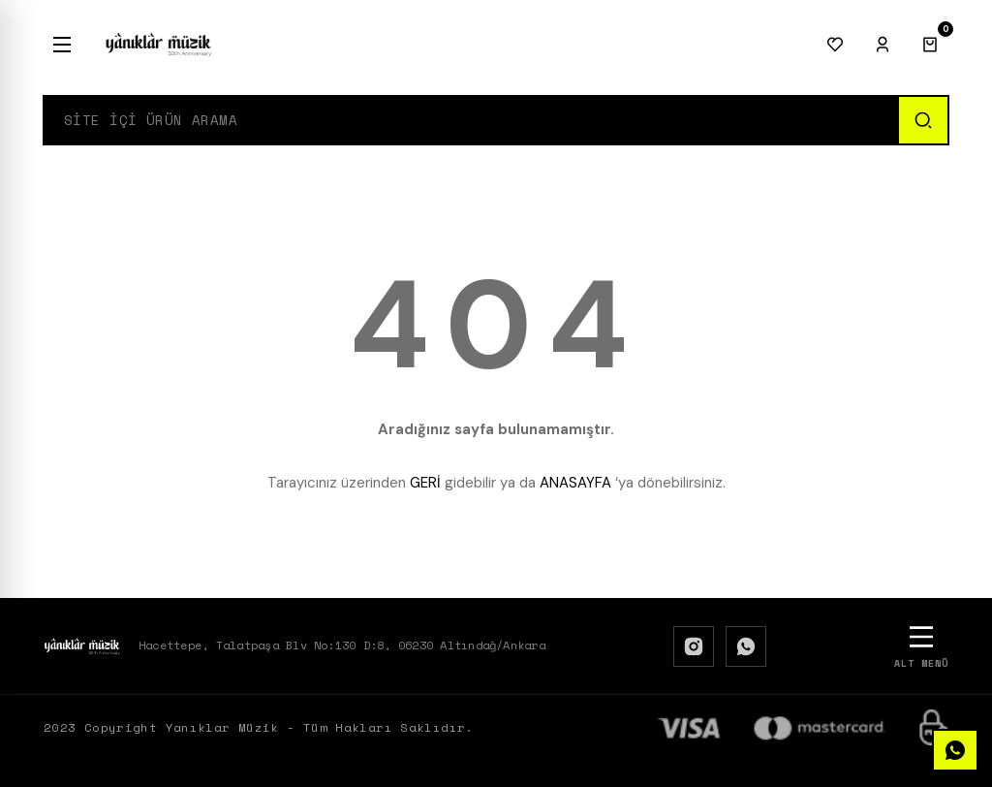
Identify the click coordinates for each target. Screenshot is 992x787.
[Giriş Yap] (882, 44)
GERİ (425, 482)
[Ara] (922, 120)
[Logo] (159, 44)
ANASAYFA (575, 482)
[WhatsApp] (746, 646)
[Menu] (62, 44)
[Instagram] (693, 646)
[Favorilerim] (835, 44)
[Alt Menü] (921, 646)
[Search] (471, 120)
